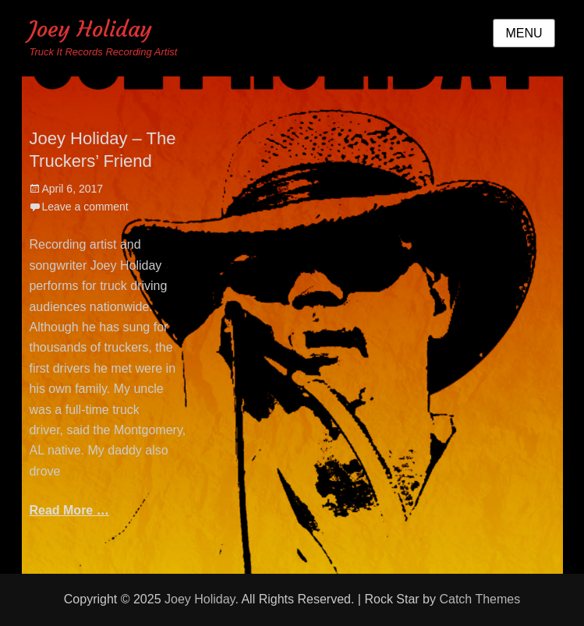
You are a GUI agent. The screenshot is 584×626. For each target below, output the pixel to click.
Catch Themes (479, 599)
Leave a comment (84, 206)
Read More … (68, 510)
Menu (523, 33)
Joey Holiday (90, 29)
